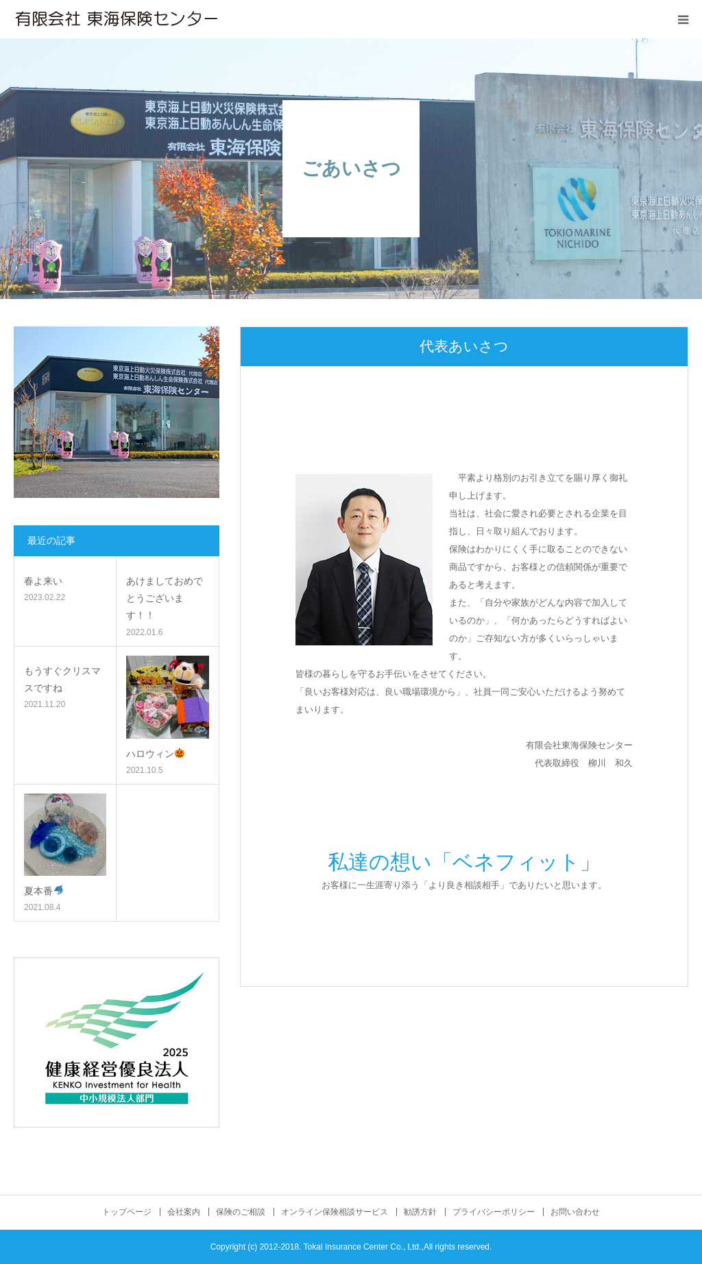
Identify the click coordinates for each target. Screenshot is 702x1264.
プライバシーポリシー (493, 1212)
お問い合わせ (575, 1212)
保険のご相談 (240, 1212)
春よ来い (43, 580)
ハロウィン (155, 753)
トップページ (127, 1212)
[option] (464, 402)
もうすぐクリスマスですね (62, 679)
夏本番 (43, 890)
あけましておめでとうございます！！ (164, 598)
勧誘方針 (420, 1212)
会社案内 (183, 1212)
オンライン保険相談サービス (334, 1212)
